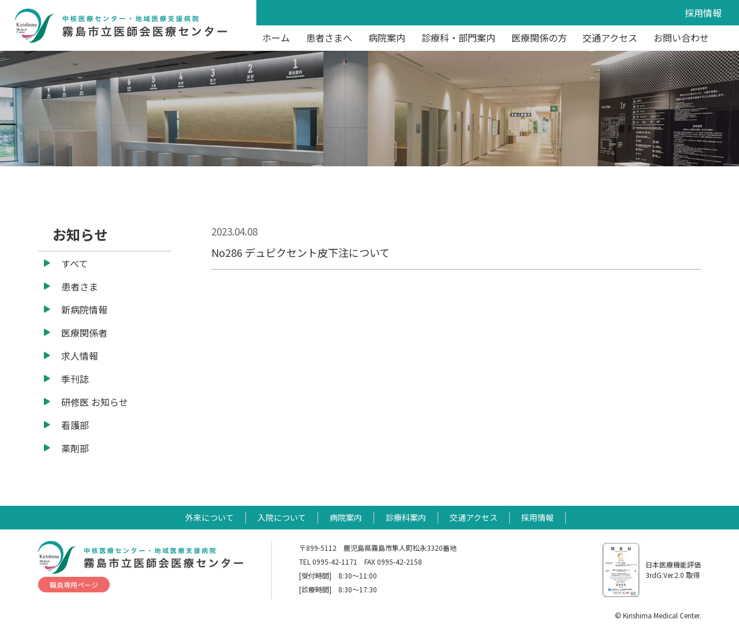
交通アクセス (610, 37)
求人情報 (79, 356)
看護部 (75, 425)
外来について (209, 517)
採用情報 (703, 13)
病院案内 (386, 37)
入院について (281, 517)
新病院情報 (84, 309)
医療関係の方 (539, 37)
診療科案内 (406, 517)
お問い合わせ (681, 37)
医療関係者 (84, 332)
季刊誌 (75, 379)
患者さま (79, 286)
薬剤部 (75, 448)
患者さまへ (329, 37)
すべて (74, 263)
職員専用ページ (74, 585)
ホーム (276, 37)
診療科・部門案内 (458, 37)
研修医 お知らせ (94, 402)
